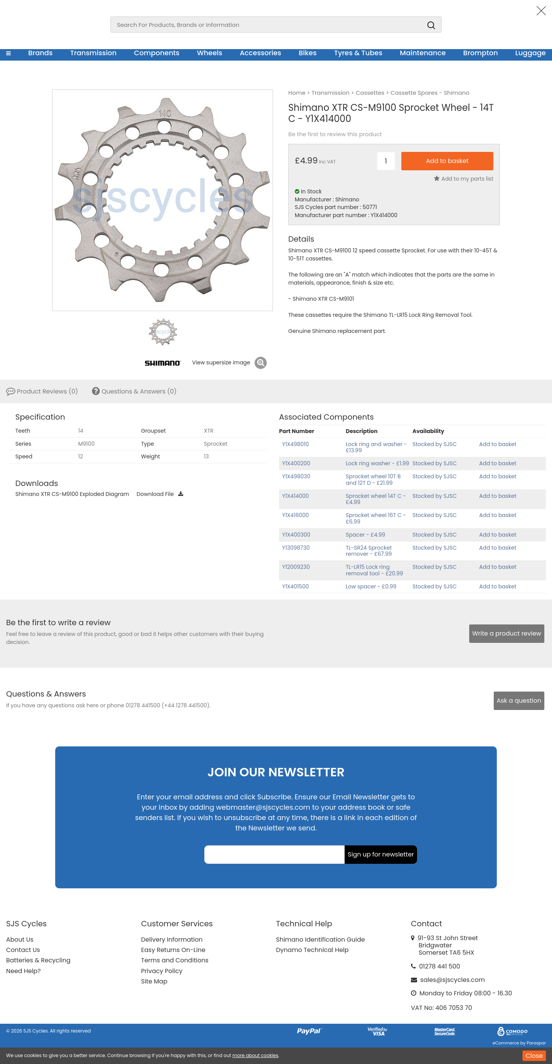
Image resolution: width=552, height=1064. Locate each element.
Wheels (209, 53)
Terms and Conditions (175, 960)
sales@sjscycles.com (452, 979)
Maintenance (423, 53)
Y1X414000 (295, 496)
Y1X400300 (296, 535)
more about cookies (255, 1055)
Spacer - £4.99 (365, 535)
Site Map (154, 981)
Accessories (260, 53)
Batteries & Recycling (38, 960)
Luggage (530, 53)
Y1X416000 (295, 515)
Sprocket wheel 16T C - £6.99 (376, 518)
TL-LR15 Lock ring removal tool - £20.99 (374, 570)
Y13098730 (296, 548)
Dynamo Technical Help (312, 949)
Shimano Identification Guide (320, 939)
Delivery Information (171, 939)
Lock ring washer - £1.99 (377, 463)
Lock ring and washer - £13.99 (376, 447)
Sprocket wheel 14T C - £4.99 (376, 499)
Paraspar (536, 1043)
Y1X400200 (296, 463)
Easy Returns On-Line (173, 949)
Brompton (480, 53)
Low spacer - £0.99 (371, 586)
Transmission (93, 53)
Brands (40, 53)
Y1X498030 (296, 476)
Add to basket (497, 444)
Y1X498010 (295, 444)
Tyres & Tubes (358, 53)
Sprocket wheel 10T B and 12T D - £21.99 (373, 480)
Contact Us (23, 949)
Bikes (308, 53)
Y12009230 (296, 567)
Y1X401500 (295, 586)
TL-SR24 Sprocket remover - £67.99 (369, 551)
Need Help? (23, 971)
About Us (19, 939)
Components (157, 53)
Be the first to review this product (335, 134)
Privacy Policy (161, 971)
